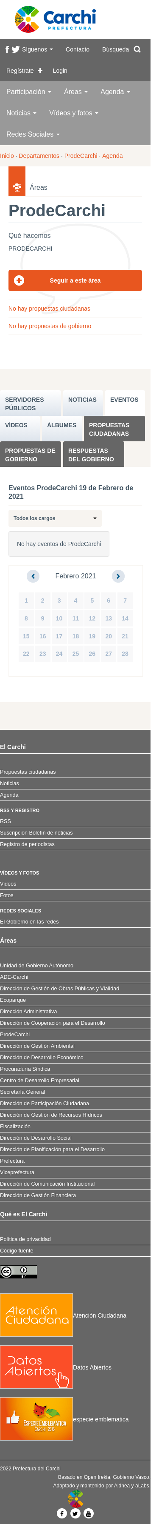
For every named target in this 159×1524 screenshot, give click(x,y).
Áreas (76, 91)
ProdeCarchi (81, 155)
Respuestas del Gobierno (91, 455)
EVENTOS (124, 399)
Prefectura (12, 1161)
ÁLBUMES (61, 425)
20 (108, 636)
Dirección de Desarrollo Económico (42, 1058)
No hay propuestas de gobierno (49, 326)
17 (59, 636)
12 (92, 618)
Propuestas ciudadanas (109, 429)
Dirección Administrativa (28, 1012)
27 (108, 653)
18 (76, 636)
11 (76, 618)
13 (108, 618)
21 (125, 636)
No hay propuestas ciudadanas (49, 308)
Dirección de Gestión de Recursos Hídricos (51, 1115)
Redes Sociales (33, 134)
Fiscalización (15, 1126)
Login (60, 70)
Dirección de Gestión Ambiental (37, 1046)
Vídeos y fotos (73, 113)
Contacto (77, 49)
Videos (8, 884)
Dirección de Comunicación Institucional (47, 1184)
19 (92, 636)
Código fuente (16, 1251)
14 (125, 618)
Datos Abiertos (56, 1367)
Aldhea (122, 1486)
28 (125, 653)
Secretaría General (22, 1092)
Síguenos (37, 49)
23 (42, 653)
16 (42, 636)
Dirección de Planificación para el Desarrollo (52, 1149)
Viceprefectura (17, 1172)
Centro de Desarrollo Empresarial (39, 1081)
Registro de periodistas (27, 844)
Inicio (7, 155)
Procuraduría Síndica (25, 1069)
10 (59, 618)
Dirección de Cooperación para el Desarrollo (52, 1023)
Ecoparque (13, 1000)
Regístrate (20, 70)
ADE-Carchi (14, 977)
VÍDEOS (16, 425)
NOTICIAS (82, 399)
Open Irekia (97, 1477)
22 (26, 653)
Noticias (21, 113)
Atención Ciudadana (63, 1315)
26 (92, 653)
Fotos (7, 895)
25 (76, 653)
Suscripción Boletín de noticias (36, 833)
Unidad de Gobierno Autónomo (36, 966)
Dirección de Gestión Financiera (38, 1195)
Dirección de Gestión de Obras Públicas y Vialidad (59, 989)
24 (59, 653)
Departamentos (39, 155)
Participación (28, 91)
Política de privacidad (25, 1239)
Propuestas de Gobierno (30, 455)
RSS (5, 821)
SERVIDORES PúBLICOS (24, 404)
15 (26, 636)
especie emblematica (64, 1419)
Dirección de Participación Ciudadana (44, 1104)
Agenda (115, 91)
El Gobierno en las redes (29, 922)
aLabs (142, 1486)
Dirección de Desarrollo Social (36, 1138)
